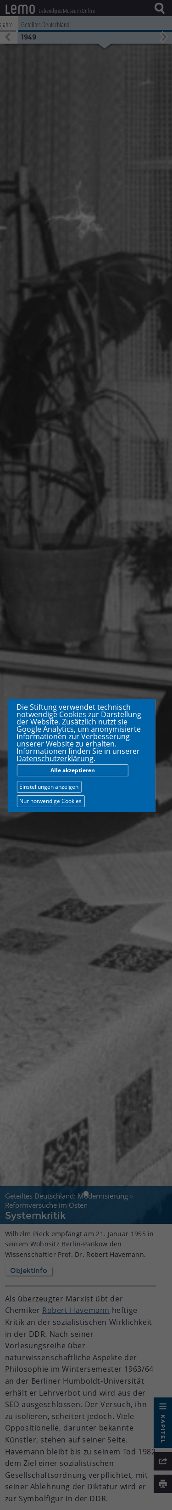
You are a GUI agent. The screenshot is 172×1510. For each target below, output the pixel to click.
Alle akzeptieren (72, 770)
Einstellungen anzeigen (48, 787)
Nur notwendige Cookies (50, 801)
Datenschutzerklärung (55, 758)
